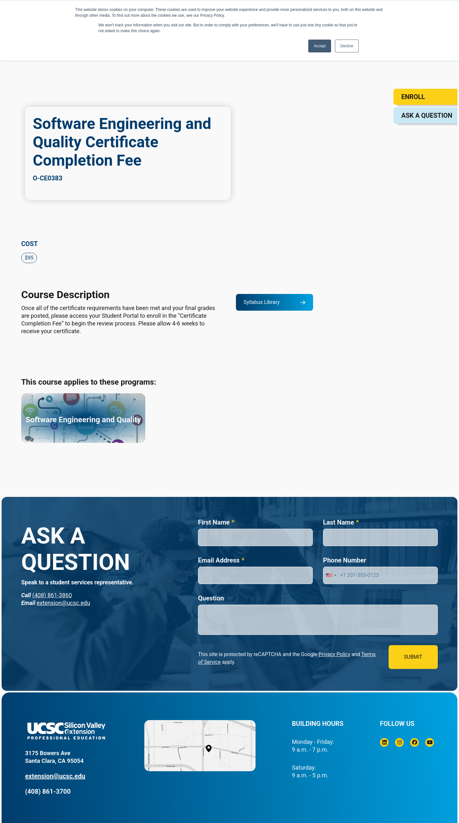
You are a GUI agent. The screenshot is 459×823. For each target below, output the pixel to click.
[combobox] (330, 575)
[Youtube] (429, 742)
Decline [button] (346, 46)
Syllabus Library (262, 302)
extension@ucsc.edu (63, 602)
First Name (214, 522)
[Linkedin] (384, 742)
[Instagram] (399, 742)
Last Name (338, 522)
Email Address (218, 560)
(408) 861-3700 (48, 791)
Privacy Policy (334, 654)
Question (211, 598)
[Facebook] (414, 742)
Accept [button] (320, 46)
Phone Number (344, 560)
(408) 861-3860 (52, 595)
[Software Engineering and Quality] (83, 418)
